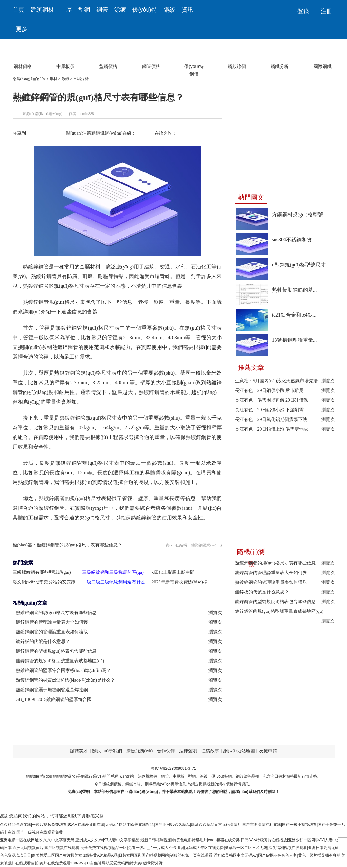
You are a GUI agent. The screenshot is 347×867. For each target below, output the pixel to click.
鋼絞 (169, 9)
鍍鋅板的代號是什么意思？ (43, 641)
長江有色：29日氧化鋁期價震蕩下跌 (271, 419)
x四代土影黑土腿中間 (173, 572)
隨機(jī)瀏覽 (250, 553)
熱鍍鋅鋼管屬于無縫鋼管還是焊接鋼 (52, 689)
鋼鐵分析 (279, 55)
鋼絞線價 (236, 55)
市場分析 (81, 79)
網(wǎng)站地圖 (239, 751)
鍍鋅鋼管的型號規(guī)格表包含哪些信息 (275, 601)
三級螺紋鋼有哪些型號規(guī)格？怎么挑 (42, 573)
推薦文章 (251, 367)
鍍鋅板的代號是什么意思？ (262, 592)
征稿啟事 (210, 751)
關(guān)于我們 (107, 751)
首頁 (18, 9)
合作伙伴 (166, 751)
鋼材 (53, 79)
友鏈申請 (268, 751)
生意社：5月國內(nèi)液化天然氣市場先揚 (276, 380)
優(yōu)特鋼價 (194, 55)
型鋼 (84, 9)
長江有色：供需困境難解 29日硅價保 (271, 400)
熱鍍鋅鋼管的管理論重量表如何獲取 (271, 582)
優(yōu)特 (144, 9)
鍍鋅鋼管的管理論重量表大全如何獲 (271, 572)
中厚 (66, 9)
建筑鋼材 (42, 9)
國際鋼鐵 (322, 55)
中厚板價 (65, 55)
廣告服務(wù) (139, 751)
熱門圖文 (251, 197)
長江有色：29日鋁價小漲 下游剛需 (269, 409)
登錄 (303, 11)
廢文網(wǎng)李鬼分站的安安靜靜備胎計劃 (44, 583)
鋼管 (102, 9)
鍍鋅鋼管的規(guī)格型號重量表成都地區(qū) (279, 611)
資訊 (187, 9)
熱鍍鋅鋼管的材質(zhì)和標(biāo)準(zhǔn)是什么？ (65, 680)
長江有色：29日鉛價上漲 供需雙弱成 (271, 429)
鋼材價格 (22, 55)
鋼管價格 (151, 55)
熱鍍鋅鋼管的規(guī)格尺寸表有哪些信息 (275, 563)
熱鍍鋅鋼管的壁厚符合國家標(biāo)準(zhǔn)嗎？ (63, 670)
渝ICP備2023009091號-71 (173, 768)
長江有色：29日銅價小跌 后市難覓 (269, 390)
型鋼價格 (108, 55)
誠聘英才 (79, 751)
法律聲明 (188, 751)
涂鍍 (120, 9)
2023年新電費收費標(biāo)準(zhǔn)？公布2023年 (179, 583)
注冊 (326, 11)
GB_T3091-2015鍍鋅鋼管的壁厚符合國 (54, 699)
